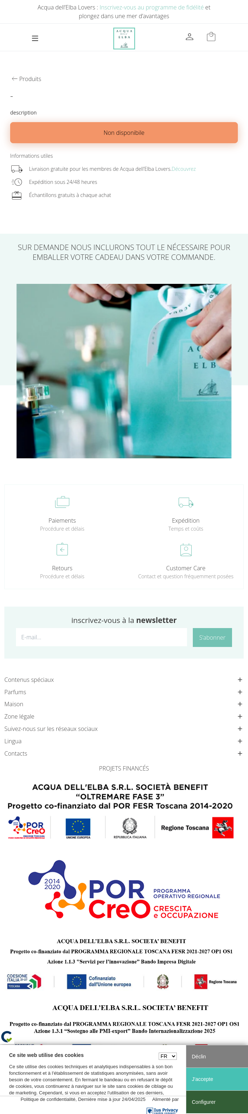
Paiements (62, 520)
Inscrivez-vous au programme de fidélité (151, 7)
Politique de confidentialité (48, 1099)
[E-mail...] (101, 637)
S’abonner (212, 638)
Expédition (186, 520)
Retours (62, 568)
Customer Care (186, 568)
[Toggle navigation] (35, 38)
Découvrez (184, 168)
